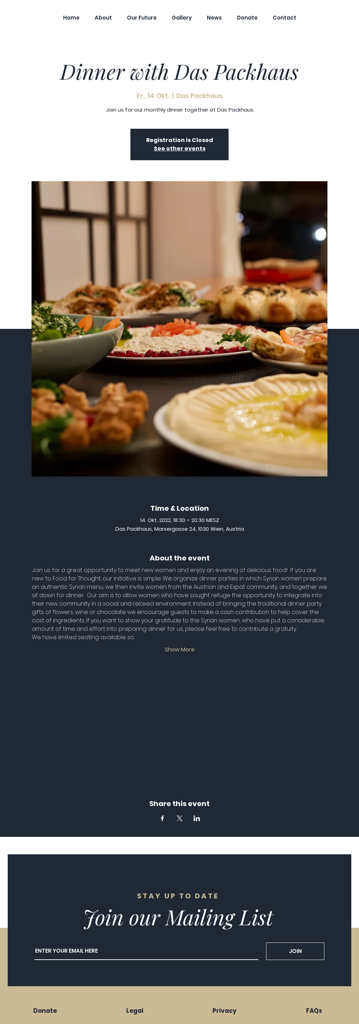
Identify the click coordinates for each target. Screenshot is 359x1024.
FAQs (314, 1011)
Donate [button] (45, 1011)
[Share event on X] (179, 818)
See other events (179, 148)
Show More (180, 650)
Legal (134, 1011)
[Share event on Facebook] (162, 818)
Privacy (224, 1011)
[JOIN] (295, 951)
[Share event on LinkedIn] (197, 818)
